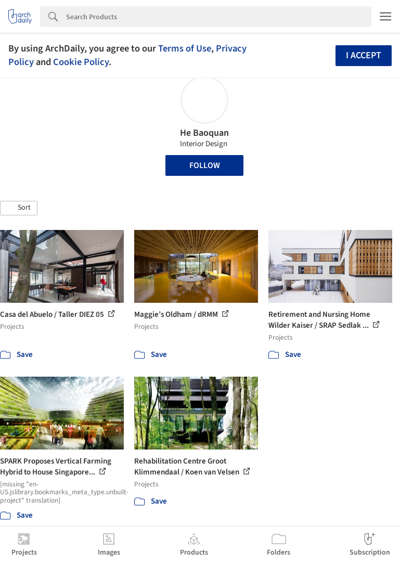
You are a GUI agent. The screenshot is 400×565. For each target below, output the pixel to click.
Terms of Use (184, 48)
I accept (363, 55)
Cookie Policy (81, 62)
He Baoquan (204, 132)
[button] (18, 208)
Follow (204, 165)
